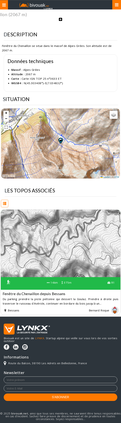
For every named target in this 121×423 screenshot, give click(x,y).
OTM (116, 177)
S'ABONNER (60, 397)
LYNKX (39, 338)
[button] (60, 140)
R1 (111, 282)
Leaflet (105, 177)
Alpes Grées (31, 70)
